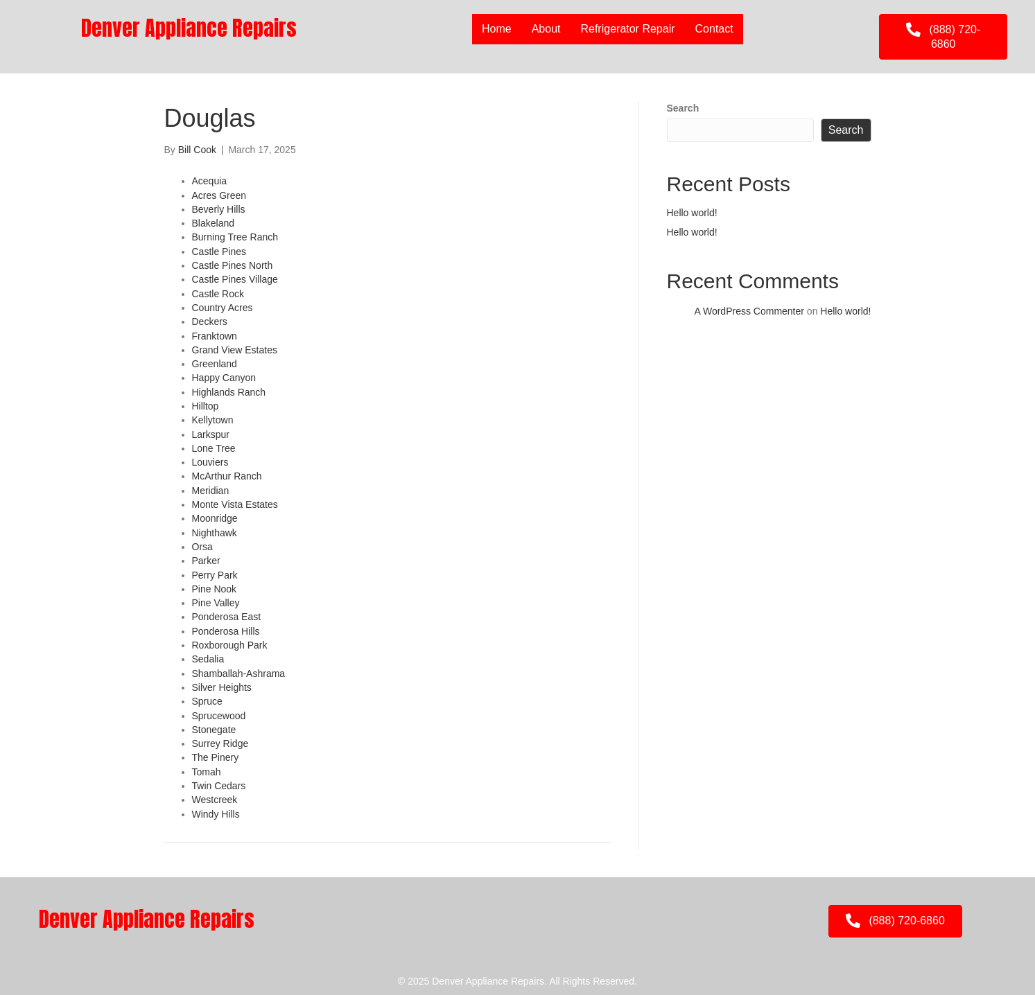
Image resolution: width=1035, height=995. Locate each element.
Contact (714, 29)
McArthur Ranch (227, 476)
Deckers (209, 321)
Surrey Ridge (220, 743)
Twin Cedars (219, 785)
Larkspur (210, 434)
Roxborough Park (230, 645)
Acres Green (219, 195)
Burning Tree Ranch (235, 237)
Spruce (207, 701)
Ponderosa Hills (226, 631)
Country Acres (222, 307)
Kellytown (213, 419)
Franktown (214, 336)
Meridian (210, 490)
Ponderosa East (226, 616)
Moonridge (215, 518)
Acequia (209, 180)
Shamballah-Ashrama (239, 673)
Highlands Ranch (229, 392)
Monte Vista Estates (235, 504)
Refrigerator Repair (627, 29)
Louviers (210, 462)
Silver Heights (222, 687)
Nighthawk (214, 532)
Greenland (214, 363)
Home (497, 29)
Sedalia (208, 658)
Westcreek (215, 799)
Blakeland (213, 223)
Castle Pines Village (235, 279)
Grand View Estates (234, 349)
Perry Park (215, 575)
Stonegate (214, 729)
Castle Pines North (232, 265)
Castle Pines (219, 251)
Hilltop (205, 406)
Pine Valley (216, 602)
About (546, 29)
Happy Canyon (224, 377)
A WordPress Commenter (749, 311)
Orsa (202, 546)
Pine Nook (214, 589)
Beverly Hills (218, 209)
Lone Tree (214, 448)
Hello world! (692, 212)
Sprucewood (219, 715)
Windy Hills (216, 814)
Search (683, 108)
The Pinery (215, 757)
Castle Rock (218, 293)
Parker (206, 560)
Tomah (206, 771)
